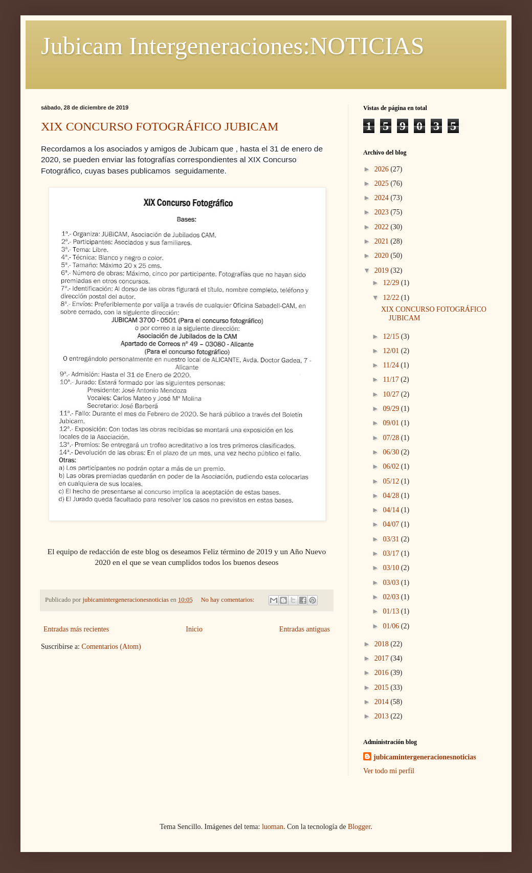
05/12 (392, 481)
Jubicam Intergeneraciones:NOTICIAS (233, 45)
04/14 (392, 510)
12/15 (392, 336)
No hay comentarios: (228, 599)
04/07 (392, 524)
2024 (382, 198)
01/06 (392, 626)
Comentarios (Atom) (111, 646)
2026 (382, 169)
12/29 (392, 283)
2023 (382, 212)
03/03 (392, 582)
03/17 (392, 553)
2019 (382, 270)
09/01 (392, 423)
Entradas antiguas (304, 629)
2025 (382, 183)
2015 (382, 687)
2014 (382, 702)
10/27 (392, 394)
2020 (382, 255)
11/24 (392, 365)
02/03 (392, 597)
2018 (382, 644)
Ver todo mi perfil (388, 771)
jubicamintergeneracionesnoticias (424, 757)
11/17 (392, 379)
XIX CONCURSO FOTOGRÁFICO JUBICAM (159, 126)
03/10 (392, 568)
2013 (382, 716)
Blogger (359, 827)
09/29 (392, 408)
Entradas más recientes (76, 629)
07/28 (392, 438)
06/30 (392, 452)
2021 (382, 241)
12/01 (392, 351)
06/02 (392, 466)
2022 (382, 227)
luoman (272, 827)
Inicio (194, 629)
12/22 (392, 297)
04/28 (392, 495)
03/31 (392, 539)
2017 (382, 658)
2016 (382, 672)
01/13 (392, 611)
